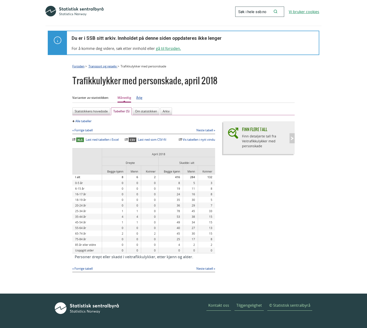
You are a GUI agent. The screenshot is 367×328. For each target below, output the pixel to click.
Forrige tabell (83, 130)
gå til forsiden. (168, 48)
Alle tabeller (83, 121)
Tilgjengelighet (249, 305)
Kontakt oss (218, 305)
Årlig (139, 98)
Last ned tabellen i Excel (97, 139)
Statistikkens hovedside (91, 111)
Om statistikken (146, 111)
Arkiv (166, 111)
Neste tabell (204, 130)
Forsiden (78, 66)
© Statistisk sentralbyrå (289, 305)
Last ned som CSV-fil (147, 139)
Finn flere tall (254, 129)
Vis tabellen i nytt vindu (199, 139)
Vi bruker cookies (304, 11)
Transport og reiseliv (102, 66)
